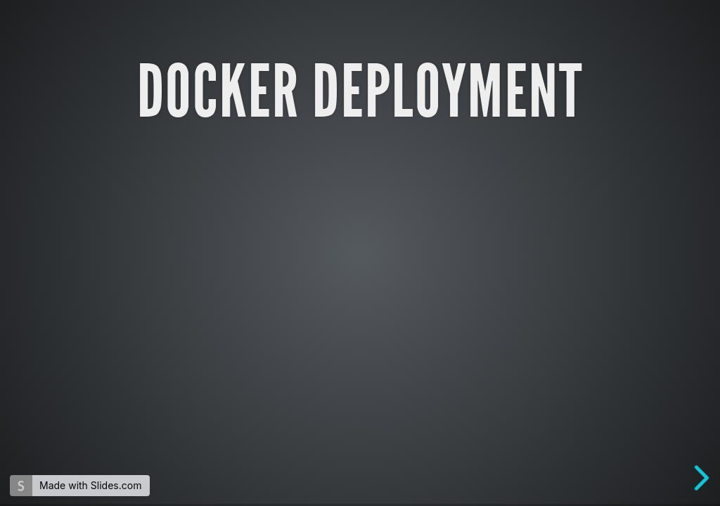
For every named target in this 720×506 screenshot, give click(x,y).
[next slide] (705, 478)
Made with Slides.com (90, 485)
